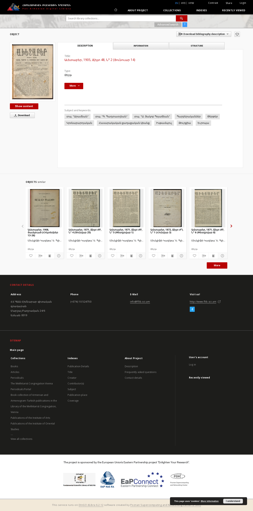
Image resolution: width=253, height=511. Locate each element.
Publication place (77, 395)
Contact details (133, 377)
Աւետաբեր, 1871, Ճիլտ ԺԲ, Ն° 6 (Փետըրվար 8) (207, 231)
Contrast (213, 3)
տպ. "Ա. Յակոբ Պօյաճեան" (152, 116)
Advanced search (167, 24)
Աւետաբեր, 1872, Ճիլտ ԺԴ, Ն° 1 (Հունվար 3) (166, 231)
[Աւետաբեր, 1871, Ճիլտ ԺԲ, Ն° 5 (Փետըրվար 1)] (126, 208)
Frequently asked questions (140, 372)
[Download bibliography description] (39, 255)
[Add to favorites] (237, 34)
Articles (15, 372)
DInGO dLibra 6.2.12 (91, 505)
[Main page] (115, 10)
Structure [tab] (197, 45)
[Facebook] (192, 309)
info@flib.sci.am (140, 301)
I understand (233, 501)
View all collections (21, 439)
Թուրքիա (185, 123)
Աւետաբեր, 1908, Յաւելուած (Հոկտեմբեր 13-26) (43, 232)
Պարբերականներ (189, 116)
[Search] (181, 18)
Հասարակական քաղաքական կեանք (124, 123)
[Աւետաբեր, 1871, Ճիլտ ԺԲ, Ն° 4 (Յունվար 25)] (85, 208)
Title (70, 372)
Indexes (201, 10)
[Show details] (58, 255)
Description (131, 366)
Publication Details (78, 366)
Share (229, 3)
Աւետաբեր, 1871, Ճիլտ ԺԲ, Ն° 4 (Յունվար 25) (85, 231)
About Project (138, 10)
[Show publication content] (49, 255)
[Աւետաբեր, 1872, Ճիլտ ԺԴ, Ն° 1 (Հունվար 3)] (167, 208)
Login (243, 3)
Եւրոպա (203, 123)
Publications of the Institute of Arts (30, 417)
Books (14, 366)
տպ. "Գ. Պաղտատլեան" (111, 116)
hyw (191, 3)
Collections (172, 10)
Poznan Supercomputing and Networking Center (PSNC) (165, 505)
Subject (72, 389)
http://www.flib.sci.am (203, 301)
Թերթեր (212, 116)
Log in (192, 364)
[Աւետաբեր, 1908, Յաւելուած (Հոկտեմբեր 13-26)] (44, 208)
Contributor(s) (76, 383)
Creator (72, 377)
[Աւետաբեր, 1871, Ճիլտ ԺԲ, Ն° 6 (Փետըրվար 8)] (208, 208)
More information (210, 501)
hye (183, 3)
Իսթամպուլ (164, 123)
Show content (24, 106)
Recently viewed (233, 10)
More (217, 265)
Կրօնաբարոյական (79, 123)
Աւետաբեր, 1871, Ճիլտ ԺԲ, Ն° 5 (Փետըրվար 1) (126, 231)
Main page (17, 350)
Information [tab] (141, 45)
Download (21, 115)
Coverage (73, 400)
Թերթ (68, 75)
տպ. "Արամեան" (77, 116)
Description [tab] (85, 45)
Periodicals (17, 377)
